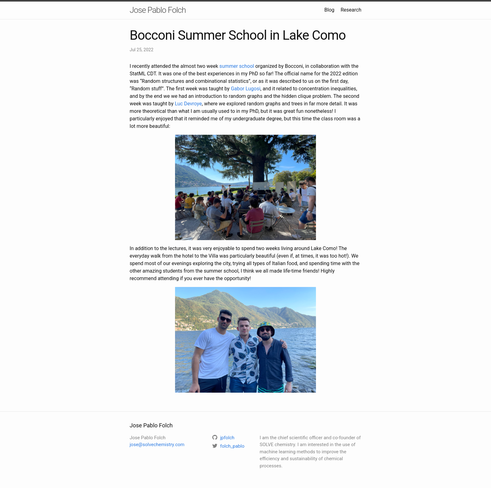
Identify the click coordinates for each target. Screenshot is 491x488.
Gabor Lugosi (245, 89)
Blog (329, 10)
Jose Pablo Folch (158, 10)
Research (351, 10)
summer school (237, 66)
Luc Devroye (188, 104)
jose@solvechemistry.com (157, 444)
